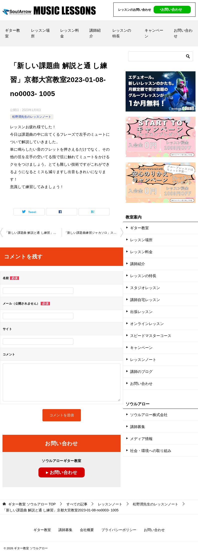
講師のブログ (141, 371)
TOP (32, 504)
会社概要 (87, 530)
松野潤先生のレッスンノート (31, 116)
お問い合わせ (183, 33)
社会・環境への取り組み (150, 450)
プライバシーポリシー (118, 530)
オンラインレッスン (147, 324)
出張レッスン (141, 312)
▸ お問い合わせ (61, 472)
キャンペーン (154, 33)
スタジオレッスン (145, 288)
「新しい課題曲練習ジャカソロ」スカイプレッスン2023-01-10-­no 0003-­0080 (93, 232)
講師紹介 (95, 33)
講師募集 (137, 427)
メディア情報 (141, 439)
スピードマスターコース (150, 336)
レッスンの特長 (121, 33)
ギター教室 (12, 33)
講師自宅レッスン (145, 300)
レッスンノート (143, 359)
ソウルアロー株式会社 (149, 415)
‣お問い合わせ (171, 9)
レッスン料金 (69, 33)
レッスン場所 (40, 33)
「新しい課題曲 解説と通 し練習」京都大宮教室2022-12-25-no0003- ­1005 (33, 232)
